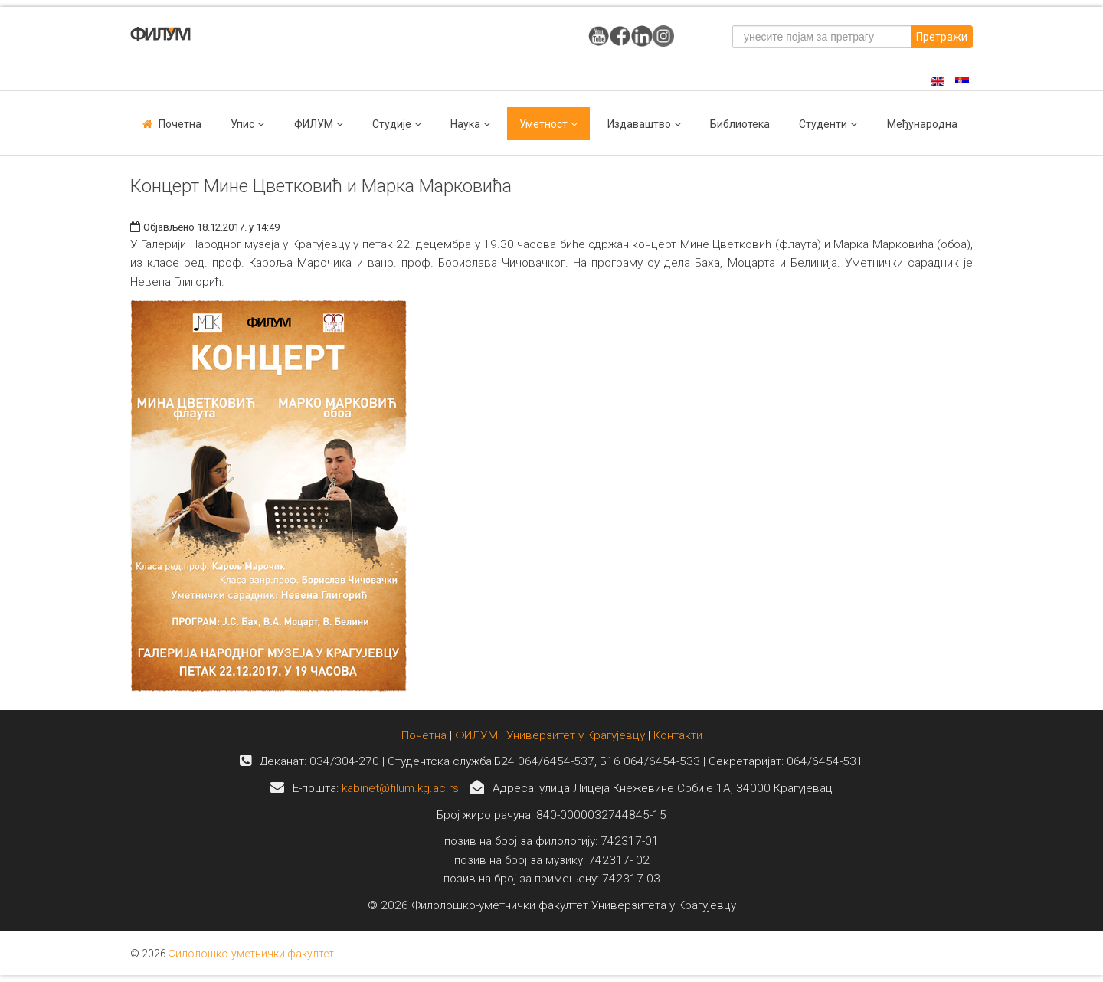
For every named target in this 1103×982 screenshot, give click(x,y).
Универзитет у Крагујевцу (575, 735)
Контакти (677, 735)
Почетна (180, 124)
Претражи (941, 37)
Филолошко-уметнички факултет (251, 954)
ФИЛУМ (476, 735)
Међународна (922, 124)
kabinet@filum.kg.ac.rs (400, 788)
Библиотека (740, 124)
